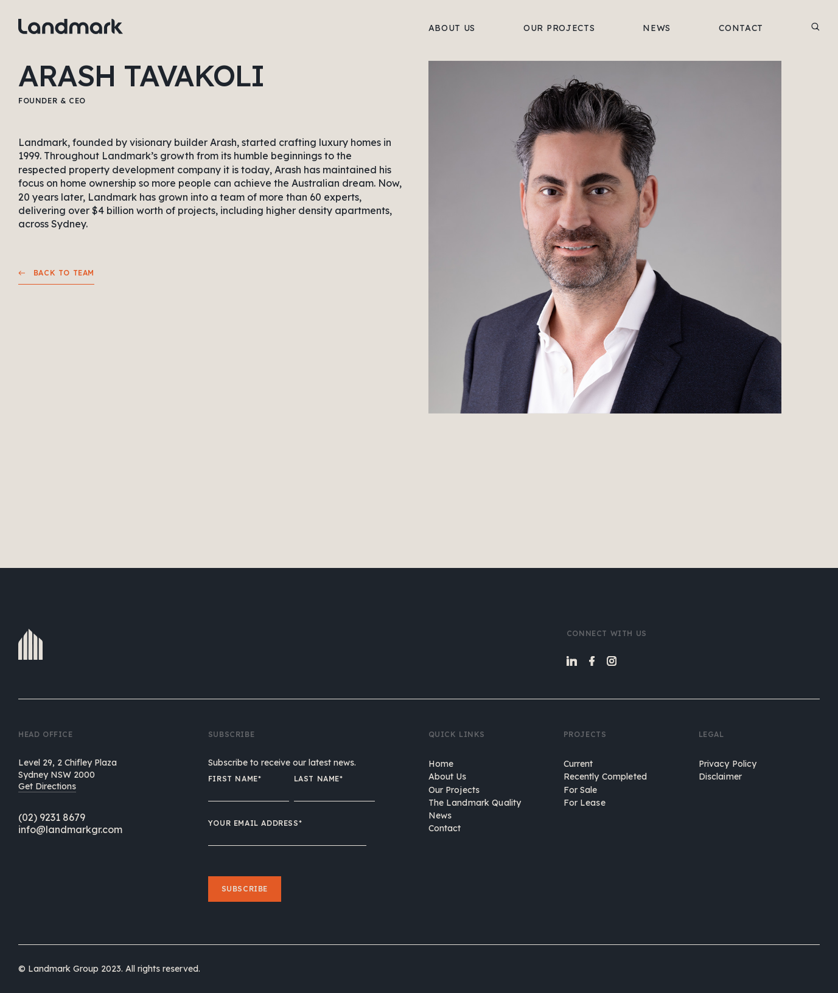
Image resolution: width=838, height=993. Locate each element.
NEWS (657, 27)
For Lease (585, 802)
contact (444, 828)
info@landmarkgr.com (70, 829)
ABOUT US (452, 27)
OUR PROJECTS (559, 27)
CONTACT (741, 27)
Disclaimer (720, 776)
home (441, 763)
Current (578, 763)
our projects (454, 789)
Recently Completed (606, 776)
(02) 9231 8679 (51, 817)
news (440, 815)
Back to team (56, 272)
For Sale (581, 789)
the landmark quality (475, 802)
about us (447, 776)
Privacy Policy (728, 763)
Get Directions (47, 786)
